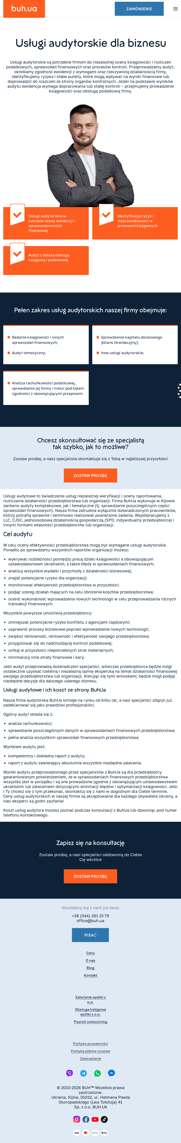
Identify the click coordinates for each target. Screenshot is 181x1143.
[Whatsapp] (97, 1073)
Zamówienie (139, 8)
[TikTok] (104, 1119)
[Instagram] (76, 1119)
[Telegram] (83, 1073)
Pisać (90, 935)
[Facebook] (85, 1119)
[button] (175, 8)
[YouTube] (95, 1119)
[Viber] (69, 1073)
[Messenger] (111, 1073)
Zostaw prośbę (90, 475)
